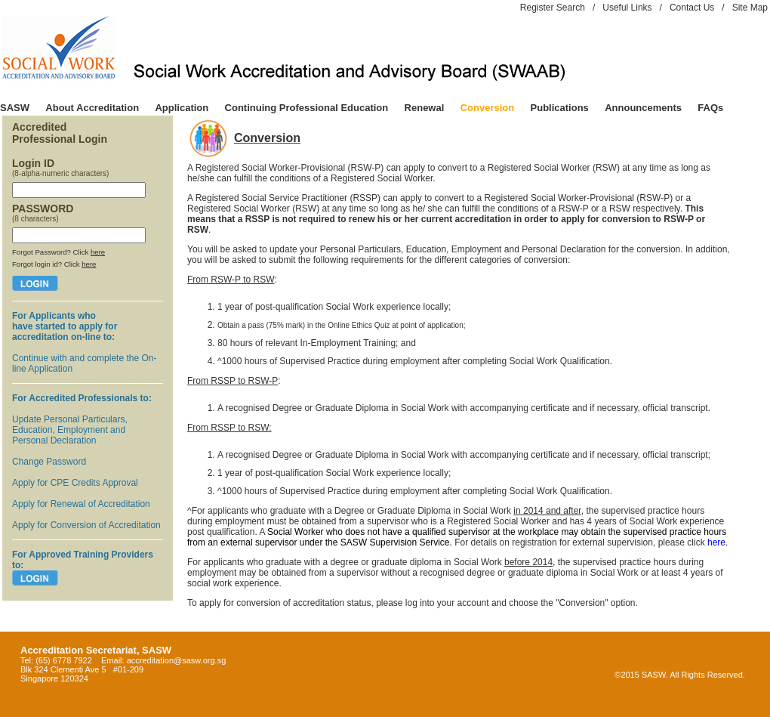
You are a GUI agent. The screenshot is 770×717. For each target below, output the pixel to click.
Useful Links (626, 7)
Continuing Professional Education (307, 107)
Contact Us (692, 7)
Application (181, 107)
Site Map (750, 7)
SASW (14, 107)
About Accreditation (92, 107)
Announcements (643, 107)
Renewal (425, 107)
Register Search (552, 7)
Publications (560, 107)
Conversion (487, 107)
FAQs (710, 107)
